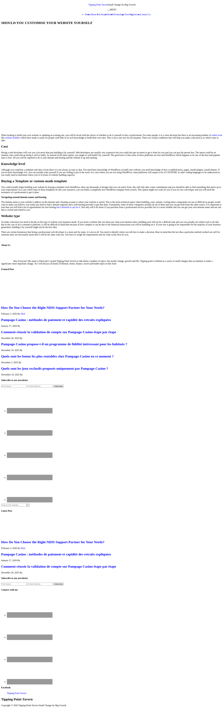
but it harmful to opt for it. (69, 207)
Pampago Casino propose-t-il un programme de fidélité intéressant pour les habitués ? (64, 344)
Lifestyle (103, 14)
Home (87, 14)
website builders (12, 138)
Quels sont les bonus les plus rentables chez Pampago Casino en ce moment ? (57, 356)
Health (110, 14)
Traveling (128, 14)
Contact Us (145, 14)
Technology (119, 14)
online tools (217, 135)
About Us (94, 14)
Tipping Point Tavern (98, 4)
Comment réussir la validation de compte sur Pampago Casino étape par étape (58, 332)
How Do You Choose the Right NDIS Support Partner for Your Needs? (52, 307)
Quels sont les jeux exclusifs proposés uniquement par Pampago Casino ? (54, 368)
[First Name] (14, 386)
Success (137, 14)
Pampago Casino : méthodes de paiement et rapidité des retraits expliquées (56, 320)
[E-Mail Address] (39, 386)
